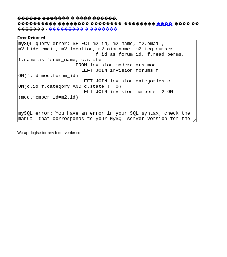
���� (164, 23)
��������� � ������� (82, 29)
